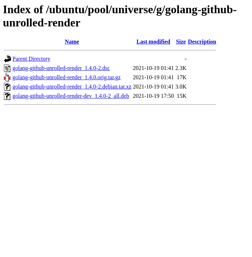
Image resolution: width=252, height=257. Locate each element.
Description (202, 42)
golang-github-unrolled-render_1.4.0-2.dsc (61, 68)
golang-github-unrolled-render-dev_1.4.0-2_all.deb (70, 96)
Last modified (153, 42)
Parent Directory (31, 59)
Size (181, 42)
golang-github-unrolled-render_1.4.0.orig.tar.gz (66, 77)
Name (72, 42)
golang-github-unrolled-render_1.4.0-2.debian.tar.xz (72, 87)
